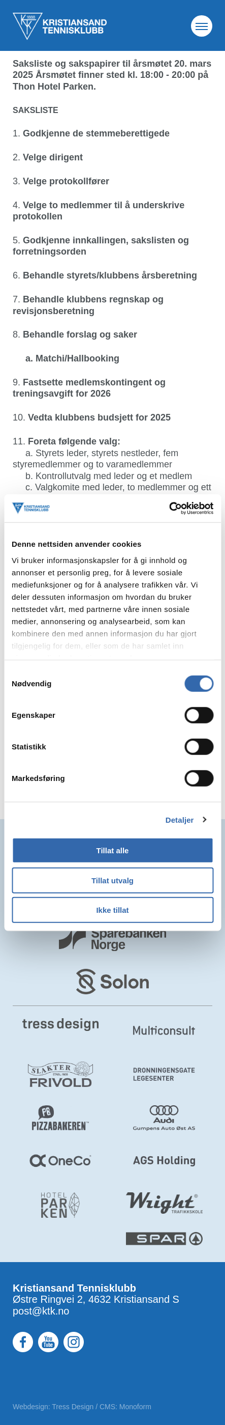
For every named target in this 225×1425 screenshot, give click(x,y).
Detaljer (180, 819)
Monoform (135, 1407)
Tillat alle (113, 850)
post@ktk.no (41, 1311)
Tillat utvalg (112, 880)
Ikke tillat (112, 910)
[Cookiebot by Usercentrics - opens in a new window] (168, 508)
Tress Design (72, 1407)
